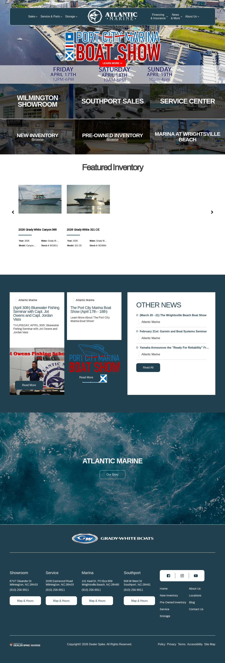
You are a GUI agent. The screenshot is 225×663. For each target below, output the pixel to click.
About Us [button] (191, 16)
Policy (161, 644)
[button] (13, 212)
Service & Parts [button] (50, 16)
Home (164, 588)
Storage (165, 616)
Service (164, 609)
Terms (182, 644)
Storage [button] (70, 16)
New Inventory (169, 595)
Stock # (45, 245)
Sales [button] (31, 16)
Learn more (112, 63)
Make (44, 241)
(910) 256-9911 (19, 589)
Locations (195, 595)
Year (21, 241)
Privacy (171, 644)
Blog (192, 602)
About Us (195, 588)
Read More (29, 385)
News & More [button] (175, 16)
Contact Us (196, 609)
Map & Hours (25, 600)
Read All (148, 367)
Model (22, 245)
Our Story (112, 474)
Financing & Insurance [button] (158, 16)
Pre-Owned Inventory (173, 602)
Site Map (209, 644)
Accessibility (194, 644)
